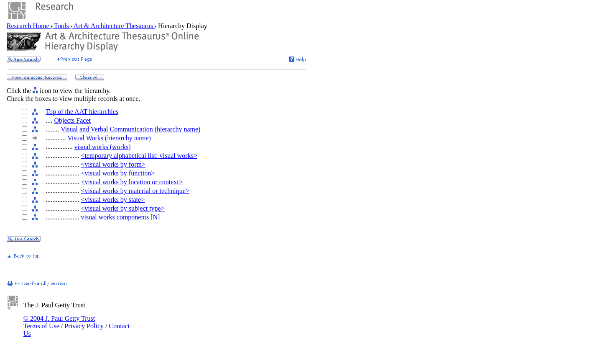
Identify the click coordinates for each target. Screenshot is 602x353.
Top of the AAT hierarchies (82, 111)
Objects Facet (72, 120)
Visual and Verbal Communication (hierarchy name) (130, 129)
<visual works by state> (113, 199)
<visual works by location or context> (131, 182)
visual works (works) (102, 146)
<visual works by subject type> (122, 208)
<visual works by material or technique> (135, 190)
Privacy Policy (84, 326)
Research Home (29, 25)
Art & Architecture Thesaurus (113, 25)
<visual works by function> (118, 173)
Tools (62, 25)
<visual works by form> (113, 164)
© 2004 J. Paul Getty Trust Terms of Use (59, 322)
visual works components (115, 217)
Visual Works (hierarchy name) (109, 138)
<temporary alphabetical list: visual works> (139, 155)
